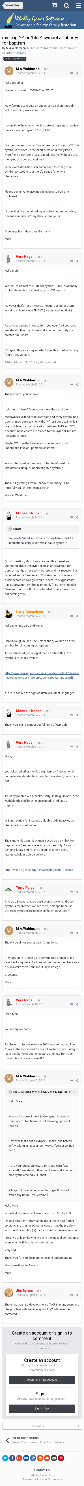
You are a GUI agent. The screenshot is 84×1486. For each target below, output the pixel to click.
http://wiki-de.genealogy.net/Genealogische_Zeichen (39, 869)
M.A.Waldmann (16, 48)
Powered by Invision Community (42, 1479)
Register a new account (42, 1379)
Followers (38, 1426)
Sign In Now (42, 1408)
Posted (30, 73)
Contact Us (42, 1470)
